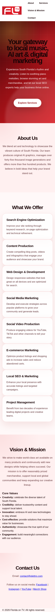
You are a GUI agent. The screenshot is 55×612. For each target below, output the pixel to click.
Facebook (41, 584)
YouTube (26, 589)
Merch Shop (39, 589)
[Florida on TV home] (12, 10)
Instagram (14, 589)
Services (43, 3)
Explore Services (27, 103)
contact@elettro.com (31, 576)
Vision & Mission (36, 10)
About (31, 3)
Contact (32, 18)
